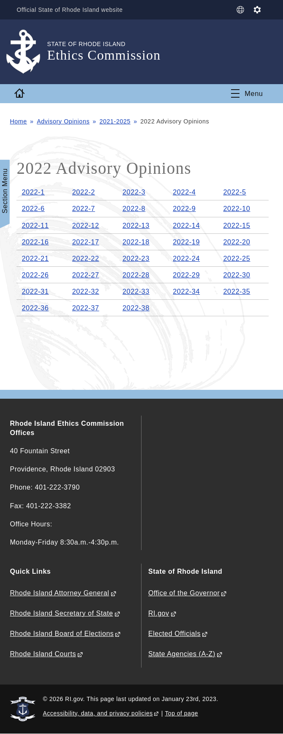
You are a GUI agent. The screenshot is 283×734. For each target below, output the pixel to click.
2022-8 (133, 208)
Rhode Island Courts (43, 653)
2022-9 (184, 208)
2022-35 (236, 291)
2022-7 (83, 208)
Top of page (181, 713)
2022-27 (85, 275)
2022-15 (236, 225)
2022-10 (236, 208)
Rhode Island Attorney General (59, 593)
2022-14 (186, 225)
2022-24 (186, 258)
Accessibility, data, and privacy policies (97, 713)
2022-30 (236, 275)
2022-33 (136, 291)
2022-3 (133, 192)
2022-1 (33, 192)
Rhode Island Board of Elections (62, 633)
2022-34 (186, 291)
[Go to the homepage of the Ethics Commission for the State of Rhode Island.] (28, 52)
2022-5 (234, 192)
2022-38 (136, 308)
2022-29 (186, 275)
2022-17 (85, 242)
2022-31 (35, 291)
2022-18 (136, 242)
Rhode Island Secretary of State (61, 613)
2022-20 (236, 242)
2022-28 (136, 275)
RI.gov (158, 613)
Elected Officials (174, 633)
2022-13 (136, 225)
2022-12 (85, 225)
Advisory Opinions (63, 121)
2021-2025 (115, 121)
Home (18, 121)
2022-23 (136, 258)
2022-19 (186, 242)
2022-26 (35, 275)
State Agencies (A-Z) (181, 653)
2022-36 (35, 308)
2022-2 (83, 192)
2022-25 (236, 258)
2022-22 (85, 258)
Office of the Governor (184, 593)
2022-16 (35, 242)
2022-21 (35, 258)
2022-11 (35, 225)
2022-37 (85, 308)
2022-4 (184, 192)
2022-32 (85, 291)
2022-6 (33, 208)
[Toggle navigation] (247, 93)
